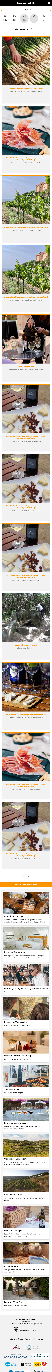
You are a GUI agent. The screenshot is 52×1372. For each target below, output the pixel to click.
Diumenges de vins (26, 367)
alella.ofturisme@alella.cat (32, 1324)
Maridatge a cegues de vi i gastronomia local (26, 988)
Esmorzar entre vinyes (15, 1123)
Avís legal (19, 1339)
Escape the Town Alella (15, 1022)
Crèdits (12, 1339)
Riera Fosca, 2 (26, 1322)
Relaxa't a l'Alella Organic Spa (18, 1056)
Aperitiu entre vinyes (14, 916)
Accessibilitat (30, 1339)
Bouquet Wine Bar (13, 1302)
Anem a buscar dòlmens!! (26, 645)
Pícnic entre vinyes (13, 1230)
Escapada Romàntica (14, 952)
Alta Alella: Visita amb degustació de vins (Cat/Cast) (26, 227)
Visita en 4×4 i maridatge (16, 1159)
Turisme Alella (26, 3)
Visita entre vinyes (13, 1195)
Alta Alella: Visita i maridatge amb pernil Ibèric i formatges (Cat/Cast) (26, 159)
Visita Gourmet (11, 1089)
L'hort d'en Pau (11, 1266)
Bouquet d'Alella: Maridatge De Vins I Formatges (26, 715)
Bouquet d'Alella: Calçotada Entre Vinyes (26, 88)
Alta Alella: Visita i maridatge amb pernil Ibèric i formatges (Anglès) (26, 785)
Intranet (39, 1339)
